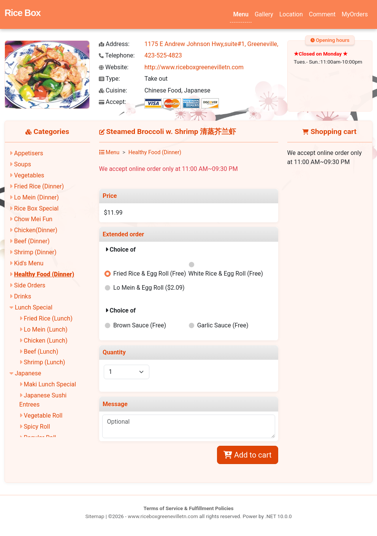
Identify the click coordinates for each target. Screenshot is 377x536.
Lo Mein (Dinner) (36, 197)
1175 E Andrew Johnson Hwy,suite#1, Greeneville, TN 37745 (225, 44)
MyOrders (355, 14)
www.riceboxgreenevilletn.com (163, 516)
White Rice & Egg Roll (225, 273)
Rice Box (23, 13)
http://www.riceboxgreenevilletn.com (194, 67)
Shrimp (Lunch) (44, 362)
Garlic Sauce (223, 325)
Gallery (264, 14)
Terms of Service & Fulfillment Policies (189, 508)
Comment (322, 14)
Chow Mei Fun (33, 219)
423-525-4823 (163, 55)
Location (291, 14)
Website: (113, 67)
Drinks (22, 296)
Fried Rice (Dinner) (39, 186)
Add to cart (247, 454)
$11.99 (113, 212)
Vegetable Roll (43, 415)
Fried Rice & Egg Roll (149, 273)
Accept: (112, 101)
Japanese (28, 373)
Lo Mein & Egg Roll (149, 287)
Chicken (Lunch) (46, 340)
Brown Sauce (139, 325)
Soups (22, 164)
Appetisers (28, 153)
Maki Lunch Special (50, 384)
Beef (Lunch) (41, 351)
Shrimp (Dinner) (35, 252)
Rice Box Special (36, 208)
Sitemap (94, 516)
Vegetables (29, 175)
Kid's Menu (28, 263)
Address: (114, 44)
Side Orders (29, 285)
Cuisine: (113, 90)
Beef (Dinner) (31, 241)
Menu (240, 14)
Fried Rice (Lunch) (48, 318)
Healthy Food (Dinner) (44, 274)
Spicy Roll (37, 426)
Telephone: (117, 55)
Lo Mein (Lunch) (46, 329)
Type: (109, 78)
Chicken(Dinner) (35, 230)
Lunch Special (33, 307)
